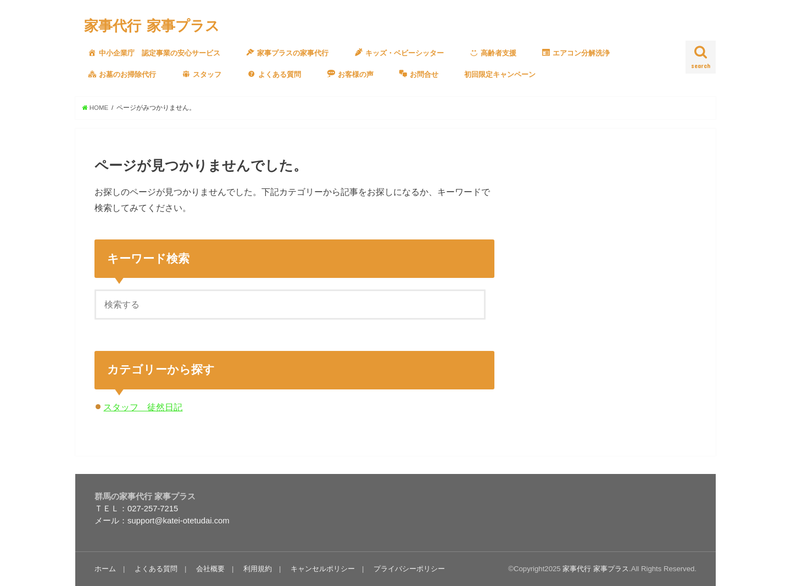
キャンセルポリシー (323, 569)
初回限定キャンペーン (500, 74)
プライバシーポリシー (409, 569)
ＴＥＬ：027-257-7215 (136, 508)
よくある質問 (156, 569)
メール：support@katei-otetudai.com (162, 520)
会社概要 (210, 569)
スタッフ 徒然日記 (142, 407)
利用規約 (257, 569)
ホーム (105, 569)
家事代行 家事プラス (152, 25)
